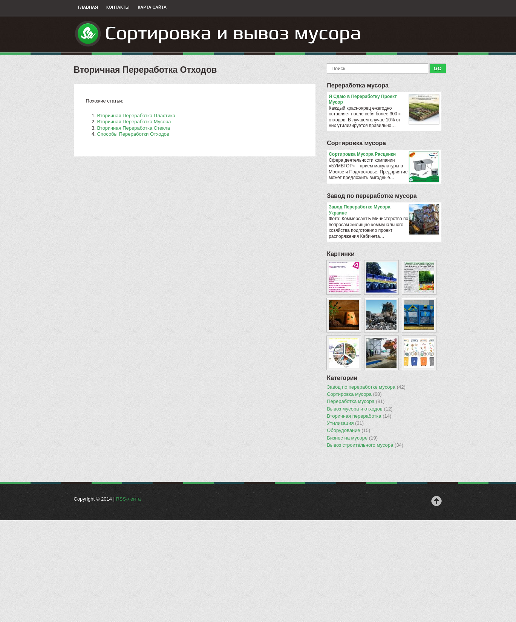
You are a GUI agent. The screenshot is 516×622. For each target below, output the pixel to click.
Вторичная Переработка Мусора (134, 121)
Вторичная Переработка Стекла (133, 128)
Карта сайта (152, 7)
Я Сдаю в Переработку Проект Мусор (384, 100)
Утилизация (345, 423)
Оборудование (348, 430)
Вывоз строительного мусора (365, 445)
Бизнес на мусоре (352, 438)
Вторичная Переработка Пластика (136, 115)
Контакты (118, 7)
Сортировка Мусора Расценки (384, 155)
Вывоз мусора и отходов (359, 409)
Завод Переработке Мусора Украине (384, 210)
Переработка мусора (358, 85)
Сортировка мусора (356, 143)
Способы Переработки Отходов (133, 134)
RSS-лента (128, 499)
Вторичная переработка (359, 416)
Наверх (436, 501)
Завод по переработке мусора (371, 196)
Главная (88, 7)
